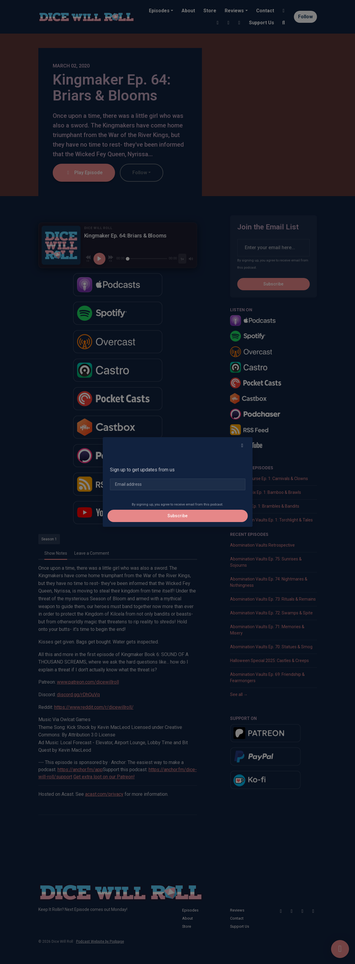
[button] (242, 445)
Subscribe (177, 515)
